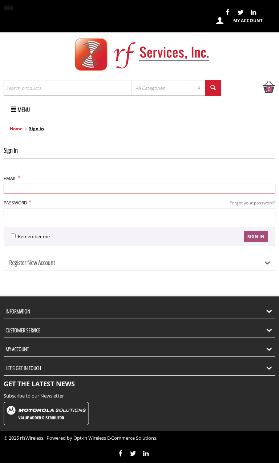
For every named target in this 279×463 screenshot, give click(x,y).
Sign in (255, 237)
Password (15, 203)
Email (10, 178)
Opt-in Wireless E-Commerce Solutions (114, 438)
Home (16, 128)
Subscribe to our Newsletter (34, 395)
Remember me (30, 236)
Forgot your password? (252, 203)
